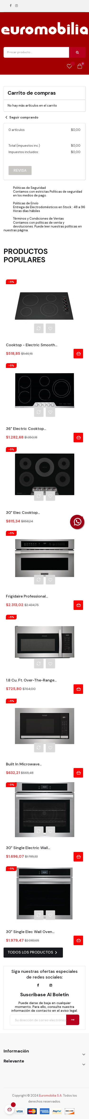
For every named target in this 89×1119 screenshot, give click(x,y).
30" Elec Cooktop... (23, 513)
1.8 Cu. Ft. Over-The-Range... (31, 680)
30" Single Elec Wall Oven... (30, 932)
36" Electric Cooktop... (26, 429)
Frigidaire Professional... (27, 596)
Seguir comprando (21, 117)
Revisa (20, 170)
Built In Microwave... (24, 764)
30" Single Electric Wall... (28, 848)
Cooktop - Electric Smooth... (31, 345)
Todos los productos (33, 952)
